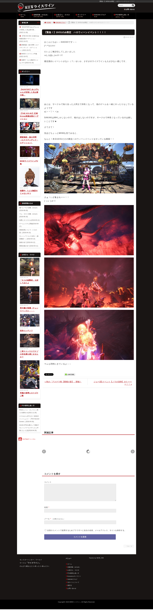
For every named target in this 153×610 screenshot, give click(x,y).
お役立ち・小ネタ (64, 16)
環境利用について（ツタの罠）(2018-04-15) (28, 231)
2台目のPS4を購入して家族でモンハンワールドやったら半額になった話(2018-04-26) (29, 427)
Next (133, 452)
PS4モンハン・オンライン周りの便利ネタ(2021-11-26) (28, 411)
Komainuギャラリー (73, 579)
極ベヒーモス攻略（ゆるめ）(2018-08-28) (28, 209)
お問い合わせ (71, 591)
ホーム (24, 16)
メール (47, 522)
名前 (46, 510)
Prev (44, 452)
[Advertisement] (88, 82)
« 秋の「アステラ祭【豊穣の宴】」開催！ (63, 382)
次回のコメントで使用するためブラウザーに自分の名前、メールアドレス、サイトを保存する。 (86, 533)
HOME (47, 22)
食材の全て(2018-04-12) (27, 242)
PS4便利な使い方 (124, 16)
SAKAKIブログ (102, 16)
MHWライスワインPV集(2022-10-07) (28, 55)
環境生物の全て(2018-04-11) (28, 246)
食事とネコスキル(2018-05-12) (29, 220)
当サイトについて (72, 585)
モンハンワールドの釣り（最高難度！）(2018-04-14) (28, 237)
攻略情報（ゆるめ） (42, 16)
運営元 (69, 588)
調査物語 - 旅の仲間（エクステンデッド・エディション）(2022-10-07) (29, 47)
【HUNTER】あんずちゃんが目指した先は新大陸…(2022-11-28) (29, 29)
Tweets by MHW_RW (96, 561)
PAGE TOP (128, 549)
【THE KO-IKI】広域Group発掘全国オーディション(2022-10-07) (29, 38)
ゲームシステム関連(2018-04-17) (29, 225)
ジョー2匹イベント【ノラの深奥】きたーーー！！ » (113, 383)
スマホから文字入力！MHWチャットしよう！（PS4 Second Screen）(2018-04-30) (29, 418)
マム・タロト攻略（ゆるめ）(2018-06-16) (28, 215)
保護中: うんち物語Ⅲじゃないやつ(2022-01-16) (28, 61)
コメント (48, 482)
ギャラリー (83, 16)
